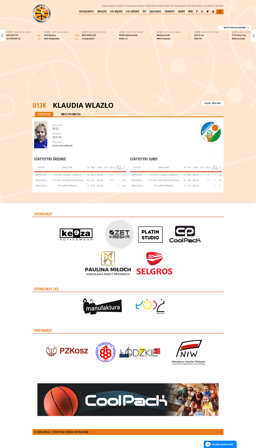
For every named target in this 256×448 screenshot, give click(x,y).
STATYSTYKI (44, 114)
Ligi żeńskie (132, 11)
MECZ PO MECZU (70, 114)
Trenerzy (169, 11)
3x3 (144, 11)
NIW (190, 11)
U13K (39, 105)
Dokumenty (180, 5)
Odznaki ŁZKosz (195, 5)
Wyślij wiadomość (222, 444)
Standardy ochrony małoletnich (141, 5)
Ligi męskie (116, 11)
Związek (102, 11)
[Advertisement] (128, 75)
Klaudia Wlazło (83, 105)
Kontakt (220, 5)
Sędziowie (155, 11)
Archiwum (209, 5)
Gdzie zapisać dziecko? (113, 5)
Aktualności (86, 11)
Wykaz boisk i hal (165, 5)
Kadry (181, 11)
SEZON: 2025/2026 (212, 103)
